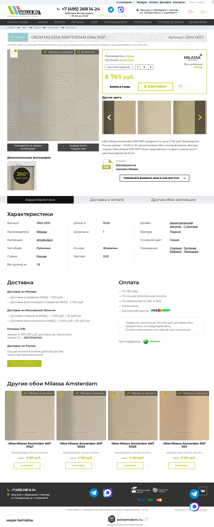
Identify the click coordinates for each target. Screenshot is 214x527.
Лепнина (77, 22)
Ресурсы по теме (184, 510)
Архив (203, 510)
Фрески (59, 22)
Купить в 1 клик (120, 86)
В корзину (155, 87)
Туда (200, 118)
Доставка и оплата (107, 200)
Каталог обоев (17, 22)
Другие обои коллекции (173, 200)
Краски (43, 22)
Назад (20, 37)
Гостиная (190, 248)
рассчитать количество (119, 67)
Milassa (37, 27)
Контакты (179, 2)
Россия (42, 256)
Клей (94, 22)
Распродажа (142, 22)
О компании (124, 2)
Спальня (176, 248)
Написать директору (116, 15)
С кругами (191, 226)
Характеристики (40, 200)
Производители (115, 22)
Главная (11, 27)
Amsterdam (53, 27)
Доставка (165, 2)
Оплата (153, 2)
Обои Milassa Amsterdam (29, 445)
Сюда (109, 118)
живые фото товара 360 (78, 147)
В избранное (180, 87)
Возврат (142, 2)
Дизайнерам (198, 22)
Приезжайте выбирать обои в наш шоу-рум (151, 178)
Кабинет (176, 251)
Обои (24, 27)
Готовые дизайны (171, 22)
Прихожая (191, 251)
